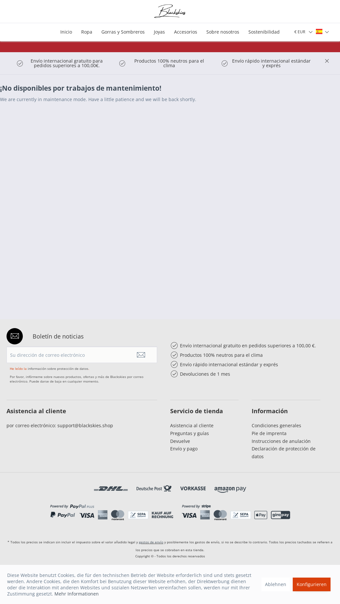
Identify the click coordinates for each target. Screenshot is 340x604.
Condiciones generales (276, 425)
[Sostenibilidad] (264, 32)
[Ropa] (87, 32)
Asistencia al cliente (192, 425)
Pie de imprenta (269, 433)
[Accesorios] (186, 32)
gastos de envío (151, 542)
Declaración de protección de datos (284, 452)
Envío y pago (184, 448)
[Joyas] (159, 32)
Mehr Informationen (76, 594)
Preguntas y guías (189, 433)
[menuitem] (66, 32)
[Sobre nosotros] (223, 32)
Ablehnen (275, 584)
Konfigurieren (312, 584)
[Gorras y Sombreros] (123, 32)
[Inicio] (66, 32)
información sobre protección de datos (58, 368)
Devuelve (180, 441)
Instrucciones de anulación (281, 441)
